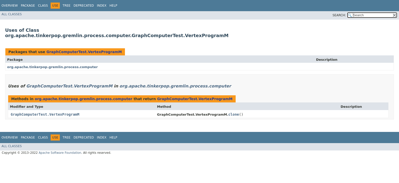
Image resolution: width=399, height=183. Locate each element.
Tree (66, 5)
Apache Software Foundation (60, 153)
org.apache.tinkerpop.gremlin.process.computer (52, 67)
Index (102, 5)
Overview (10, 5)
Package (28, 5)
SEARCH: (339, 15)
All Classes (12, 14)
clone (233, 114)
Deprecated (84, 5)
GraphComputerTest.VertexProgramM (84, 52)
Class (43, 5)
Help (113, 5)
